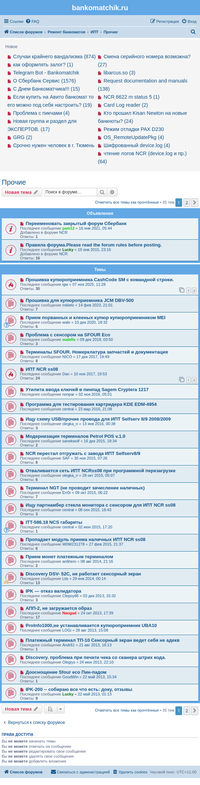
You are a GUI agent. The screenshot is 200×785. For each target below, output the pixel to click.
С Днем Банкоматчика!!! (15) (46, 89)
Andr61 (68, 645)
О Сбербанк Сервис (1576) (44, 81)
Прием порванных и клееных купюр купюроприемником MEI (96, 317)
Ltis (65, 578)
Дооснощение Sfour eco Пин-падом (66, 672)
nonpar (68, 394)
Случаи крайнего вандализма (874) (54, 56)
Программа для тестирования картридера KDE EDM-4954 (91, 404)
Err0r (66, 492)
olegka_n (70, 424)
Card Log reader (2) (126, 105)
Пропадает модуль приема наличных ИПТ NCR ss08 (86, 539)
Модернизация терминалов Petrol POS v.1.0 (75, 436)
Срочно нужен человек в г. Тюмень (53, 145)
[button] (194, 202)
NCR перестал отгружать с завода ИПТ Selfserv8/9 (83, 453)
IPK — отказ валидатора (53, 591)
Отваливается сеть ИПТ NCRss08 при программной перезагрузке (100, 470)
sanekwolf (70, 441)
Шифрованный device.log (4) (137, 145)
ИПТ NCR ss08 (42, 369)
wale (66, 322)
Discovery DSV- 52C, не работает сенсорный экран (83, 573)
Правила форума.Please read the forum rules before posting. (94, 245)
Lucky (67, 250)
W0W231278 (73, 544)
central (68, 409)
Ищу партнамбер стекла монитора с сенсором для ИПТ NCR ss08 (100, 505)
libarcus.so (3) (119, 72)
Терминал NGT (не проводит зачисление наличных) (85, 487)
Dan (65, 374)
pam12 (68, 228)
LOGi (66, 630)
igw (65, 284)
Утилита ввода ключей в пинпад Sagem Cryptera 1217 (87, 389)
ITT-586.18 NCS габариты (54, 522)
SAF (66, 458)
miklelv (68, 305)
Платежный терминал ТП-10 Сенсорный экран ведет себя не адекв (103, 640)
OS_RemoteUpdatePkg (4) (134, 137)
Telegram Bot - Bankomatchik (46, 72)
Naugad (69, 613)
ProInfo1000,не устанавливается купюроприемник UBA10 (91, 625)
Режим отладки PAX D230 (134, 129)
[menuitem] (32, 21)
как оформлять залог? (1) (43, 64)
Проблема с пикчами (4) (41, 113)
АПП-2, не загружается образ (59, 608)
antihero (69, 561)
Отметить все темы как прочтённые (127, 202)
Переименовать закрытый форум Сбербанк (76, 223)
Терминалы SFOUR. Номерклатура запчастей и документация (97, 352)
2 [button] (187, 202)
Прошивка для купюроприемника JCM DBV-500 (80, 300)
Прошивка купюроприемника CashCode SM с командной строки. (100, 279)
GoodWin (70, 677)
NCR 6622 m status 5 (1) (132, 97)
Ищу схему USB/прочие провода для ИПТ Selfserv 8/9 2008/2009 (98, 419)
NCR (63, 232)
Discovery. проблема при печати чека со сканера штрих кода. (96, 657)
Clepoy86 (70, 596)
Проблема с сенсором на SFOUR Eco (68, 334)
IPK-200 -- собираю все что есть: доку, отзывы (79, 689)
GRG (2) (22, 137)
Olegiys (68, 662)
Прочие (14, 182)
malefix (69, 339)
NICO (67, 357)
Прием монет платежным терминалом (69, 556)
